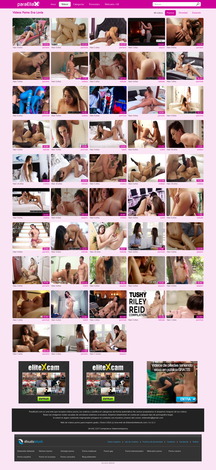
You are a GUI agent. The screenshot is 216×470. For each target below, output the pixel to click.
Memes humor (45, 451)
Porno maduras (89, 451)
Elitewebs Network (25, 451)
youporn (84, 217)
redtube (123, 81)
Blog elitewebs (89, 456)
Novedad (183, 12)
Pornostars (94, 4)
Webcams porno (154, 451)
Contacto (171, 441)
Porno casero (175, 451)
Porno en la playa (47, 456)
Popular (170, 12)
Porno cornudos (68, 456)
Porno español (24, 456)
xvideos (85, 81)
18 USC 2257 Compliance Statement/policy (108, 428)
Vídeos (64, 4)
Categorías (78, 4)
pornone (45, 47)
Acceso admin (108, 463)
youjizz (162, 47)
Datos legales (114, 441)
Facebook (183, 441)
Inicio (53, 4)
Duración (196, 12)
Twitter (196, 441)
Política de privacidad (153, 441)
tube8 (124, 149)
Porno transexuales (134, 451)
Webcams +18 (112, 4)
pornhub (84, 47)
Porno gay (108, 451)
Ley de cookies (131, 441)
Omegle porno (67, 451)
